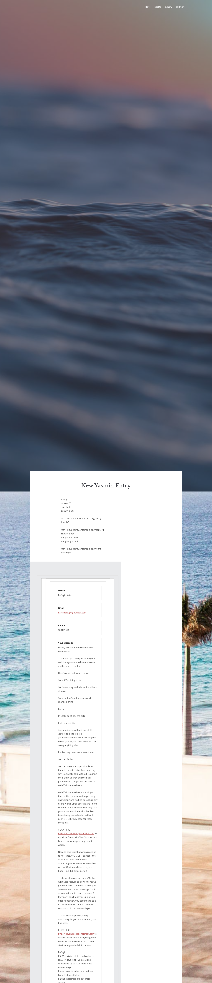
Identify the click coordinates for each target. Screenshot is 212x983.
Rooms (158, 7)
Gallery (168, 7)
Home (147, 7)
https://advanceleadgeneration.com (76, 833)
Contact (180, 7)
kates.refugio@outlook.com (72, 612)
